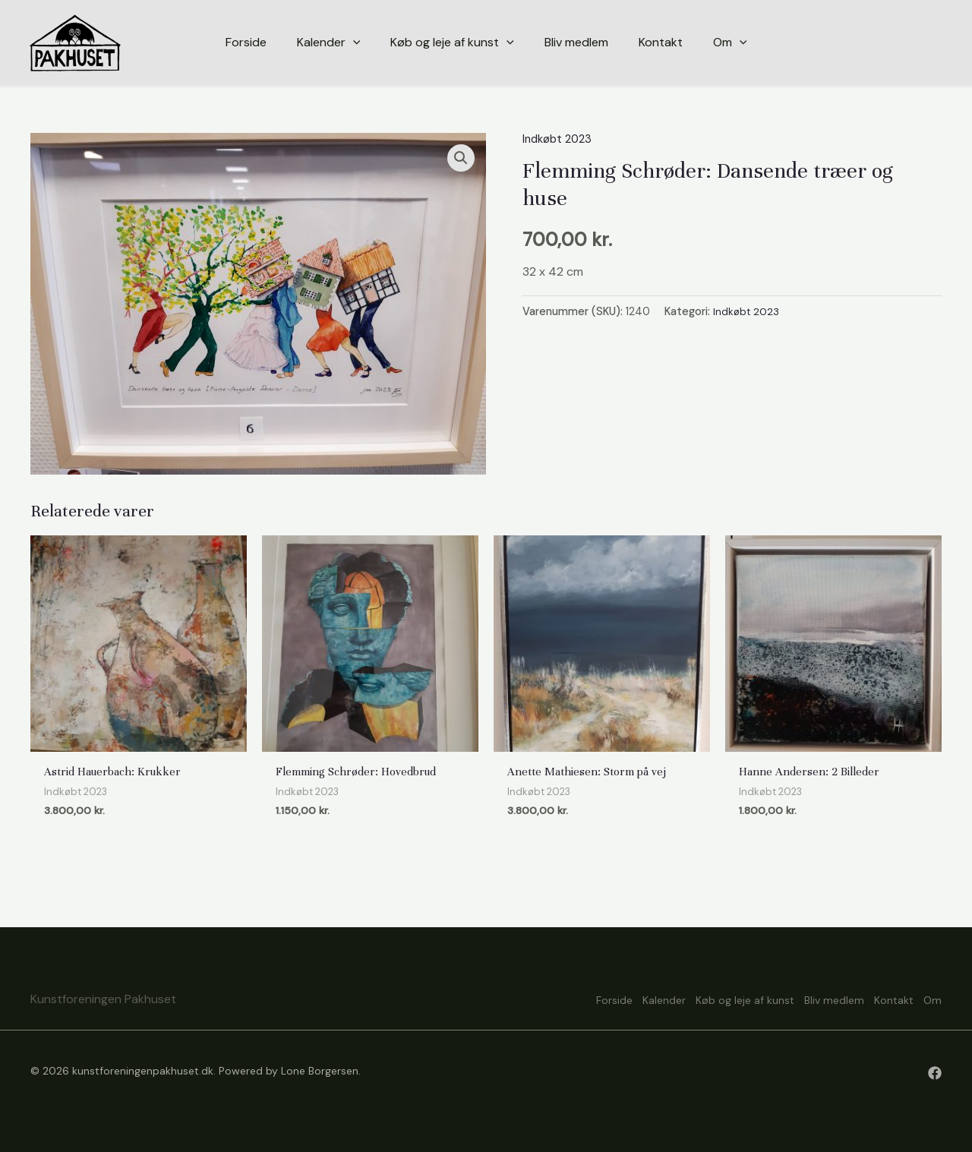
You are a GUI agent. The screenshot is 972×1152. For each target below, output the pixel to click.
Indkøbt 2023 (560, 139)
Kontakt (880, 998)
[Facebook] (935, 1073)
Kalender (609, 998)
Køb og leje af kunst (704, 998)
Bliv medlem (807, 998)
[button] (460, 158)
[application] (353, 42)
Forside (546, 998)
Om (932, 998)
